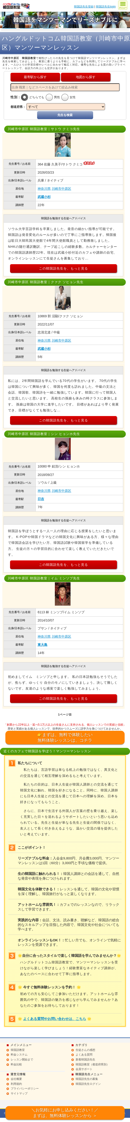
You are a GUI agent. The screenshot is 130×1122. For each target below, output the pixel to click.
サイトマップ (19, 1093)
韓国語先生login (106, 6)
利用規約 (16, 1083)
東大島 (42, 645)
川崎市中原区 (61, 188)
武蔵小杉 (44, 197)
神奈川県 (44, 188)
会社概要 (16, 1079)
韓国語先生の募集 (87, 1079)
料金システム (19, 1054)
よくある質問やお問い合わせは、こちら (54, 1019)
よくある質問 (84, 1054)
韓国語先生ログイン (88, 1083)
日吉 (41, 499)
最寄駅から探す (35, 77)
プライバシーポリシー (25, 1088)
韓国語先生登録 (84, 6)
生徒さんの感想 (85, 1050)
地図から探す (85, 77)
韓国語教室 (18, 1050)
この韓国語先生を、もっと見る (63, 268)
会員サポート (84, 1069)
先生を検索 (65, 115)
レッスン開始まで (22, 1059)
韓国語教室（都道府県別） (92, 1064)
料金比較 (16, 1064)
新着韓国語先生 (85, 1059)
